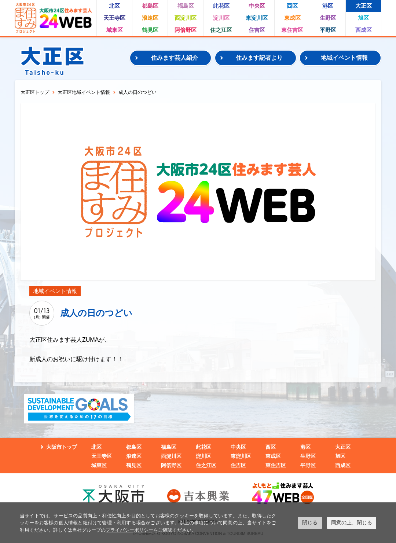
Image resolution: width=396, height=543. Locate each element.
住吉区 (257, 30)
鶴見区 (150, 30)
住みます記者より (259, 58)
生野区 (328, 18)
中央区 (257, 6)
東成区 (292, 18)
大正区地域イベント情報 (84, 92)
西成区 (363, 30)
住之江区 (221, 30)
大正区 (363, 6)
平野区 (328, 30)
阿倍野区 (186, 30)
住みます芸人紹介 (174, 58)
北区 (114, 6)
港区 (327, 6)
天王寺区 (114, 18)
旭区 (363, 18)
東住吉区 (292, 30)
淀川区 (221, 18)
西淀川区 (186, 18)
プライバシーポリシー (129, 530)
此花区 (221, 6)
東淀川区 (257, 18)
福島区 (185, 6)
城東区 (114, 30)
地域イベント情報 (344, 58)
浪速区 (150, 18)
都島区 (150, 6)
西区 (292, 6)
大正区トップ (35, 92)
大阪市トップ (61, 447)
